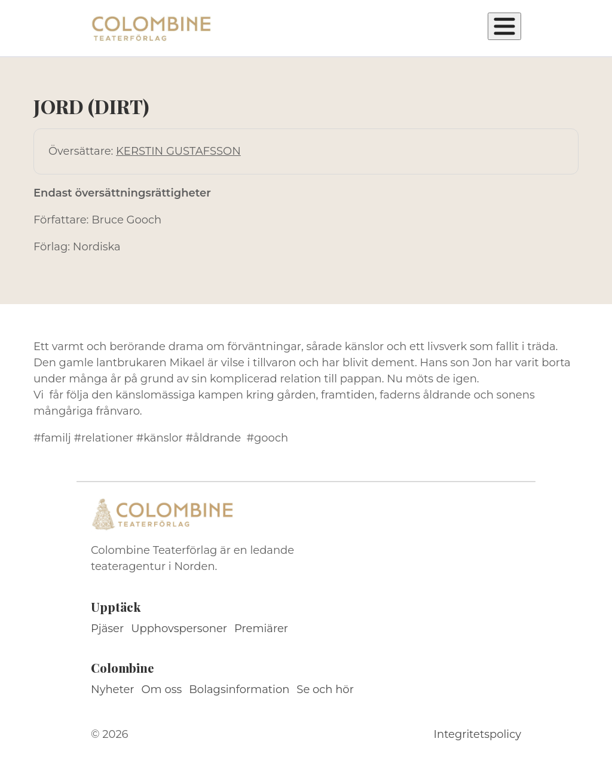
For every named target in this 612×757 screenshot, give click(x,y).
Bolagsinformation (239, 689)
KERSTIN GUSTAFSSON (178, 151)
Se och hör (325, 689)
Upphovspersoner (179, 628)
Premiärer (261, 628)
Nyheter (112, 689)
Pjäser (107, 628)
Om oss (162, 689)
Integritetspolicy (477, 734)
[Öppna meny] (504, 26)
